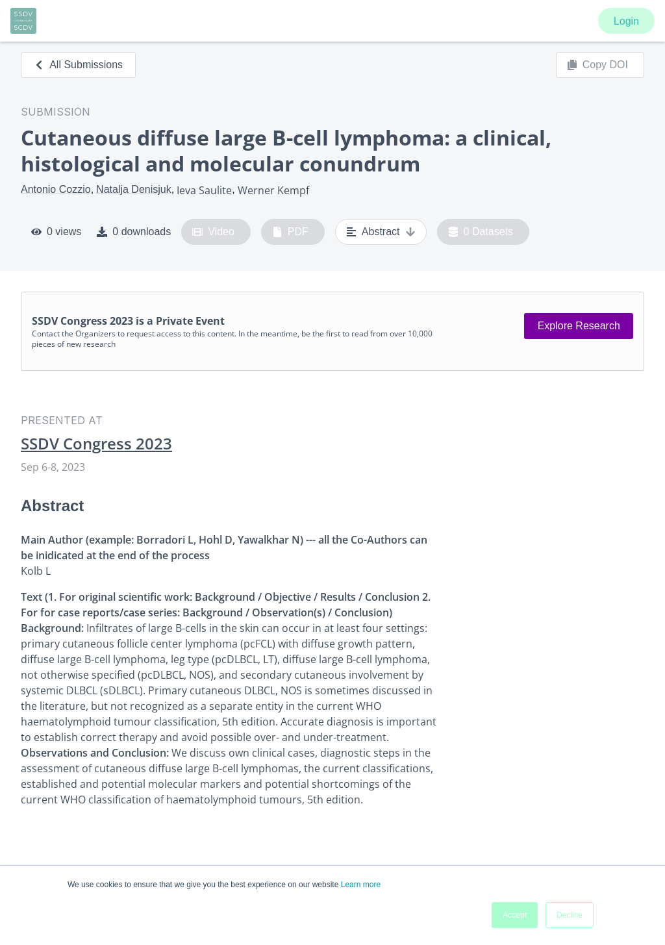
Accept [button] (515, 915)
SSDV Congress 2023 (96, 443)
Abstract (381, 232)
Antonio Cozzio (56, 189)
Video (213, 232)
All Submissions (78, 64)
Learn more (361, 884)
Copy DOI (597, 65)
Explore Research (579, 325)
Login (626, 21)
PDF (290, 232)
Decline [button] (570, 915)
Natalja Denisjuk (133, 189)
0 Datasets (481, 232)
